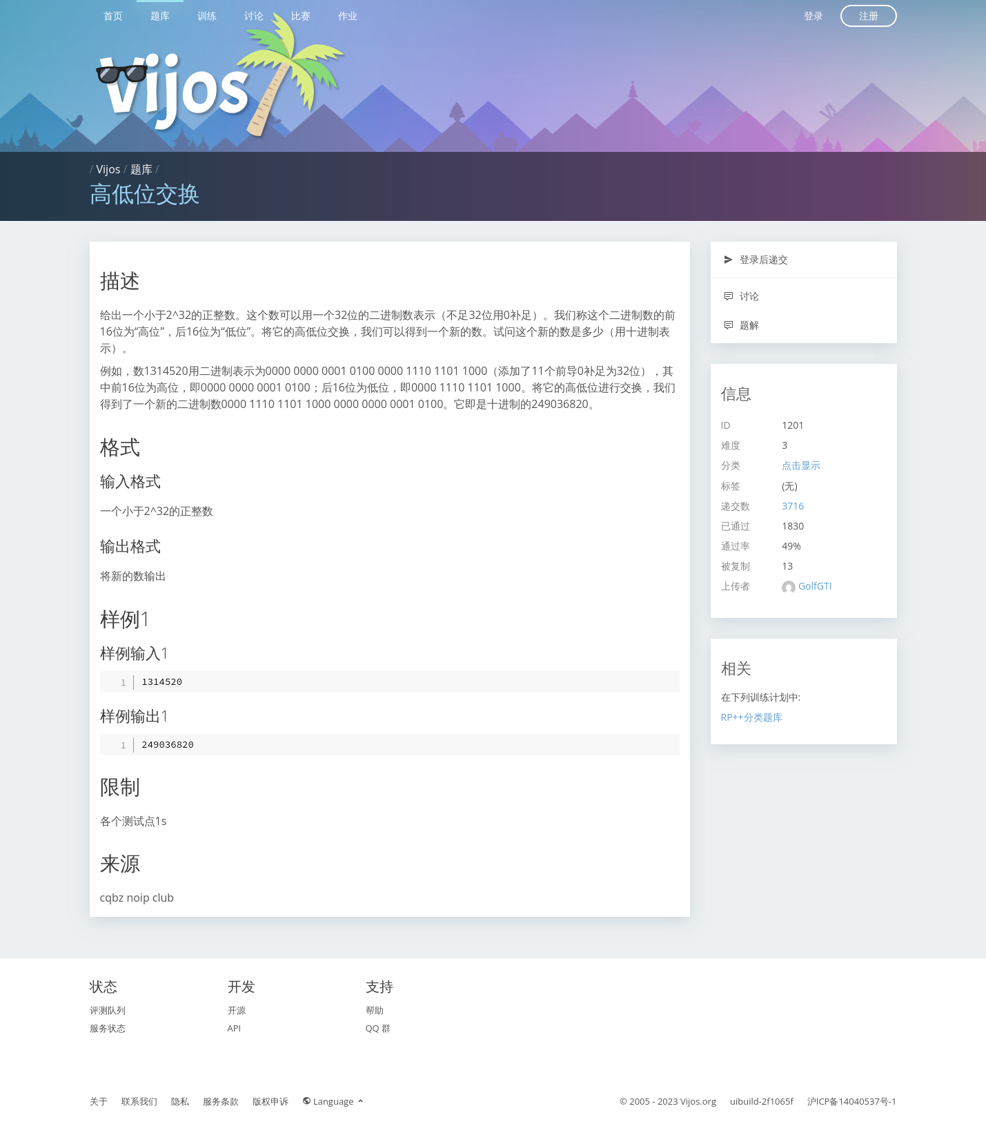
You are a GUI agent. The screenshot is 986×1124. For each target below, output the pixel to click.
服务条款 (221, 1101)
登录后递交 (756, 259)
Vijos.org (698, 1101)
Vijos (109, 169)
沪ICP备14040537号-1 (852, 1101)
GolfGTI (815, 585)
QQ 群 (378, 1028)
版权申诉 (270, 1101)
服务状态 (108, 1028)
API (234, 1028)
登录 (813, 15)
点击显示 (801, 465)
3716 (793, 505)
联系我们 (139, 1101)
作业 (347, 15)
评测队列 (108, 1010)
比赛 (300, 15)
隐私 (180, 1101)
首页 (113, 15)
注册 (868, 15)
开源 (237, 1010)
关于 (99, 1101)
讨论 (254, 15)
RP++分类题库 (751, 717)
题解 (741, 324)
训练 (207, 15)
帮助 (375, 1010)
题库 (160, 15)
